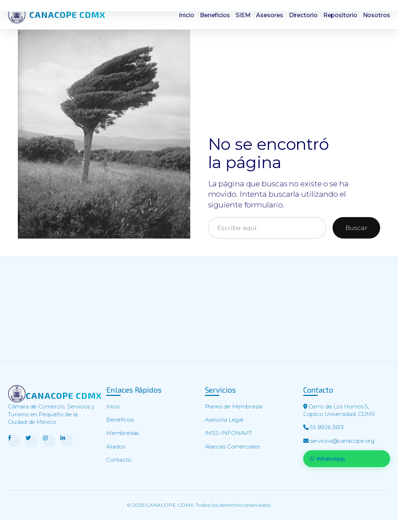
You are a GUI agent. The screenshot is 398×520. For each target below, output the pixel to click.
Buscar (356, 227)
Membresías (122, 433)
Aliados (115, 446)
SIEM (243, 15)
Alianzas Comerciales (232, 446)
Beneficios (215, 15)
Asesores (269, 15)
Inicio (186, 15)
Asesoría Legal (224, 419)
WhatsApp (327, 458)
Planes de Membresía (233, 406)
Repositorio (340, 15)
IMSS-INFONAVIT (228, 433)
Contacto (118, 459)
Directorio (303, 15)
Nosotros (376, 15)
